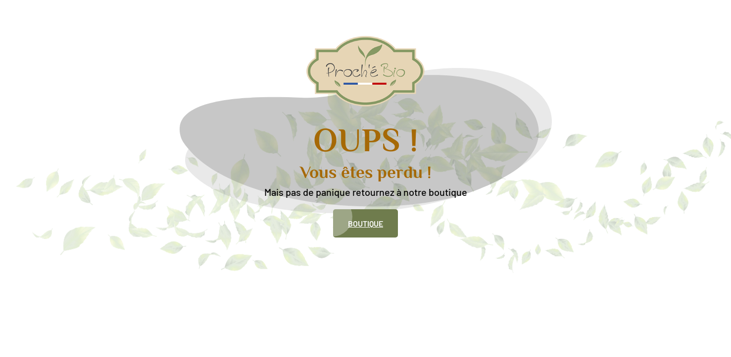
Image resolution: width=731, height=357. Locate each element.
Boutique (365, 223)
